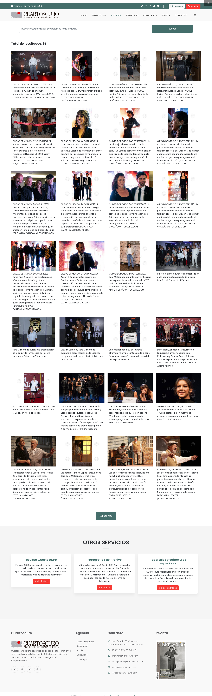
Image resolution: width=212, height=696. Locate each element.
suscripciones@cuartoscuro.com (129, 656)
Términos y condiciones (129, 691)
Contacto (181, 15)
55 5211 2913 (132, 645)
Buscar (172, 28)
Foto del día (99, 15)
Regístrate (193, 6)
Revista (166, 15)
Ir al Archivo (105, 584)
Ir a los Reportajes (169, 584)
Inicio (84, 15)
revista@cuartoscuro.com (125, 668)
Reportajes (132, 15)
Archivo (116, 15)
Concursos (150, 15)
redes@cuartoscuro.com (125, 662)
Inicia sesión (177, 6)
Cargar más (106, 515)
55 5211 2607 (118, 645)
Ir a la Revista (42, 580)
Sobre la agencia (84, 637)
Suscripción (81, 641)
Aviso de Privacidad (105, 691)
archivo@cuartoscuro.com (126, 651)
